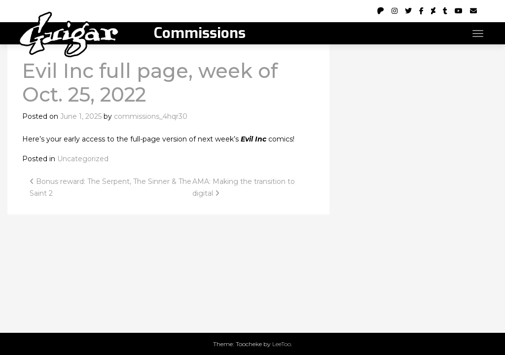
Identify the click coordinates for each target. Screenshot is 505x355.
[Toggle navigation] (478, 33)
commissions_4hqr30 (150, 116)
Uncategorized (82, 158)
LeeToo (281, 344)
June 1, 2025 (81, 116)
